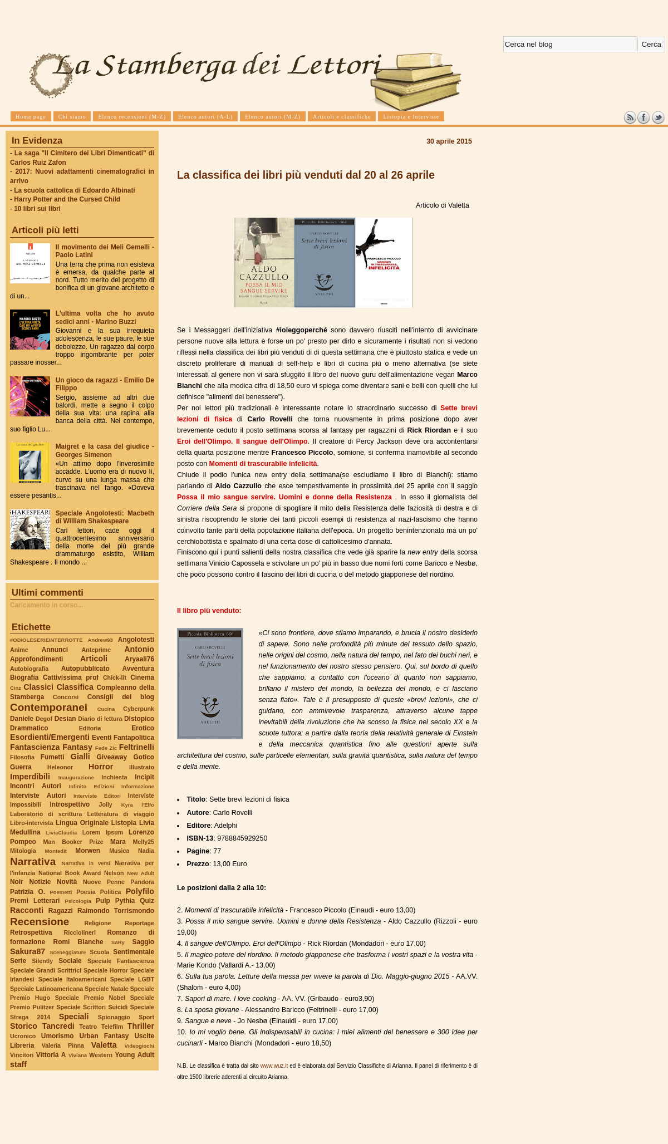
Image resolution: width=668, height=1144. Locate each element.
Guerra (21, 767)
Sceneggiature (68, 952)
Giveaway (112, 757)
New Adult (140, 873)
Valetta (104, 1044)
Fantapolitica (134, 738)
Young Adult (134, 1055)
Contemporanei (48, 707)
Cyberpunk (138, 708)
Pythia (125, 901)
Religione (98, 923)
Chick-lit (114, 677)
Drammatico (29, 728)
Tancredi (58, 1026)
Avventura (138, 668)
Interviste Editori (97, 796)
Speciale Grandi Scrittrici (45, 970)
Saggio (143, 942)
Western (100, 1055)
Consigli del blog (120, 697)
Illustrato (141, 767)
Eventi (102, 738)
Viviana (77, 1055)
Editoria (90, 728)
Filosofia (22, 757)
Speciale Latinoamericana (46, 988)
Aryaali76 (139, 659)
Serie (18, 961)
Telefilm (112, 1026)
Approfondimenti (36, 659)
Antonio (139, 649)
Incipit (144, 777)
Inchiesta (114, 777)
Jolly (105, 804)
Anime (19, 649)
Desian (65, 719)
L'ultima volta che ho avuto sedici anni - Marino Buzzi (105, 317)
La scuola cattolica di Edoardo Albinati (74, 190)
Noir (16, 882)
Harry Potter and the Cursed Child (67, 199)
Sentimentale (133, 952)
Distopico (139, 719)
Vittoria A (51, 1055)
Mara (118, 842)
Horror (101, 766)
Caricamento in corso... (46, 605)
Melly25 (143, 841)
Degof (44, 718)
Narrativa (33, 861)
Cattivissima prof (71, 677)
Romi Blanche (78, 942)
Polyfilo (140, 891)
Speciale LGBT (132, 979)
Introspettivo (70, 804)
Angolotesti (136, 640)
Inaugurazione (76, 777)
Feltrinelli (136, 747)
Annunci (55, 650)
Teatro (88, 1026)
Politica (110, 891)
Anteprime (96, 649)
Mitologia (23, 850)
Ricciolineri (79, 932)
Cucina (106, 709)
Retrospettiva (31, 932)
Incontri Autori (35, 786)
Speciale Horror (106, 970)
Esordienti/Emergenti (50, 737)
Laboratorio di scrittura (46, 814)
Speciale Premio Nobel (90, 997)
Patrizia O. (27, 892)
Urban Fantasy (104, 1036)
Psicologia (78, 901)
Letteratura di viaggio (120, 814)
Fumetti (53, 757)
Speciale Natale (106, 988)
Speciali (74, 1016)
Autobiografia (29, 668)
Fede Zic (106, 748)
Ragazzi (60, 911)
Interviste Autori (38, 795)
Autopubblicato (85, 668)
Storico (23, 1026)
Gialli (80, 756)
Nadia (146, 850)
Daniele (21, 719)
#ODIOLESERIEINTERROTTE (46, 640)
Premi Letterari (35, 901)
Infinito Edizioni (91, 786)
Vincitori (21, 1055)
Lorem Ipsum (103, 832)
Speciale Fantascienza (120, 961)
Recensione (39, 921)
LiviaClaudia (61, 832)
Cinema (142, 677)
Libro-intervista (31, 822)
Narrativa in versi (86, 863)
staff (18, 1064)
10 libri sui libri (37, 209)
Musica (119, 850)
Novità (67, 882)
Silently (42, 961)
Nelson (114, 873)
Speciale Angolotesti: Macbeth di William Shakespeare (105, 517)
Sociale (69, 961)
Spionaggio (114, 1017)
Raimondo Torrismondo (115, 911)
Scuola (99, 952)
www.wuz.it (274, 1066)
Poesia (85, 891)
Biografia (24, 677)
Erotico (142, 728)
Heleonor (60, 767)
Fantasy (77, 747)
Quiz (147, 901)
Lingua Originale (82, 823)
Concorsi (65, 697)
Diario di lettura (100, 718)
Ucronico (23, 1036)
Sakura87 (27, 951)
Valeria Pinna (63, 1045)
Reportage (139, 923)
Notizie (40, 882)
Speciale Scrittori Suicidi (91, 1007)
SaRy (118, 942)
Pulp (103, 901)
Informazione (137, 786)
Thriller (140, 1026)
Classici (38, 687)
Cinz (15, 688)
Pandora (142, 881)
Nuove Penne (104, 881)
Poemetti (61, 892)
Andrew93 (100, 640)
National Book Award (69, 873)
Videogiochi (140, 1046)
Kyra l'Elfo (137, 805)
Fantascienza (35, 747)
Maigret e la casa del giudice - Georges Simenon (105, 450)
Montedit (55, 851)
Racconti (26, 910)
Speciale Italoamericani (72, 979)
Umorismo (57, 1036)
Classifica (75, 687)
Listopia (123, 823)
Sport (146, 1017)
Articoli (93, 658)
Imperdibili (30, 776)
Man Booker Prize (73, 841)
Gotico (143, 757)
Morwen (87, 851)
